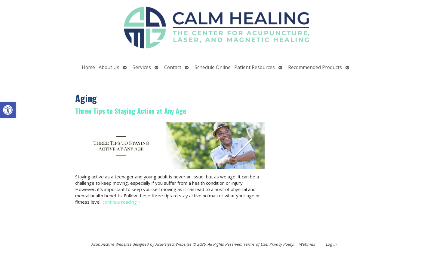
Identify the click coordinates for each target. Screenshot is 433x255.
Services (142, 67)
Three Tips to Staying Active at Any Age (130, 111)
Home (88, 67)
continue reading (121, 202)
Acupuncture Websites (111, 244)
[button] (8, 110)
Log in (331, 244)
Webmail (307, 244)
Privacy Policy (281, 244)
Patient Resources (254, 67)
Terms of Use (255, 244)
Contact (172, 67)
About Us (109, 67)
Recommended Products (315, 67)
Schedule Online (213, 67)
